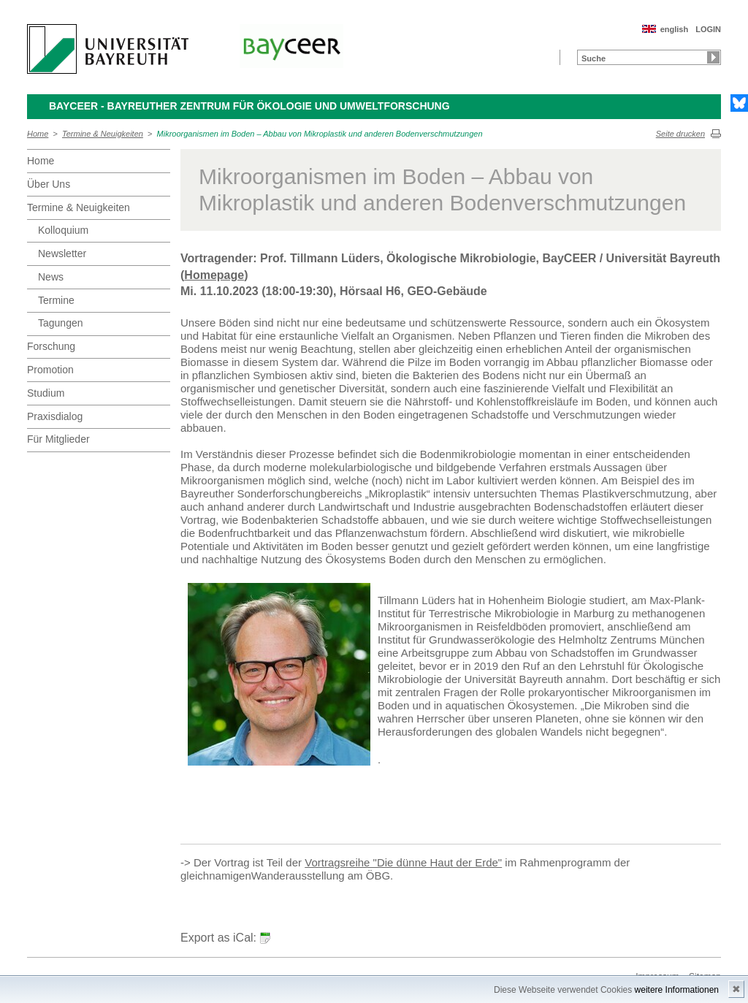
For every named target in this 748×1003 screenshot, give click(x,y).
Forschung (51, 346)
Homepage (214, 275)
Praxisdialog (55, 416)
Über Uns (48, 184)
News (51, 277)
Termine (56, 300)
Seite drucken (680, 133)
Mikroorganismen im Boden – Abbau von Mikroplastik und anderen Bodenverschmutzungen (320, 133)
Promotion (50, 369)
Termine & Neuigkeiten (102, 133)
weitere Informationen (677, 990)
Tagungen (60, 323)
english (674, 29)
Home (37, 133)
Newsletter (62, 253)
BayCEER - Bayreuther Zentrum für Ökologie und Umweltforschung (249, 106)
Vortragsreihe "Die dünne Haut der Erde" (403, 862)
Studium (45, 393)
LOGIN (708, 29)
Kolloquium (63, 230)
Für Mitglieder (58, 439)
